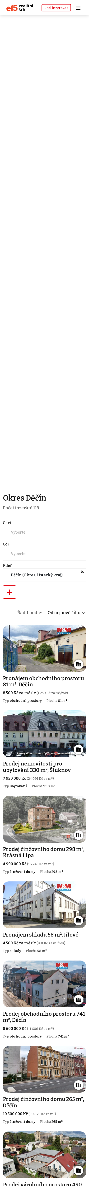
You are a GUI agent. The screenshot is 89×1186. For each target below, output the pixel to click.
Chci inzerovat (56, 7)
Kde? (7, 565)
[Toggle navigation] (80, 7)
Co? (6, 544)
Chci (7, 523)
